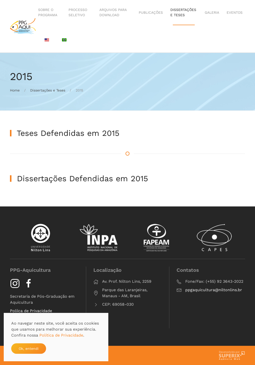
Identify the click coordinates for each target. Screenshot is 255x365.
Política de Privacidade (61, 335)
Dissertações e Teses (183, 12)
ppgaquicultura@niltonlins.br (213, 289)
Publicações (151, 12)
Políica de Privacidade (31, 310)
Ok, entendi (29, 349)
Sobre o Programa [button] (47, 12)
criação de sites (232, 355)
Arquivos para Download (113, 12)
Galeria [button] (212, 12)
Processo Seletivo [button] (77, 12)
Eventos (235, 12)
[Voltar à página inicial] (23, 26)
